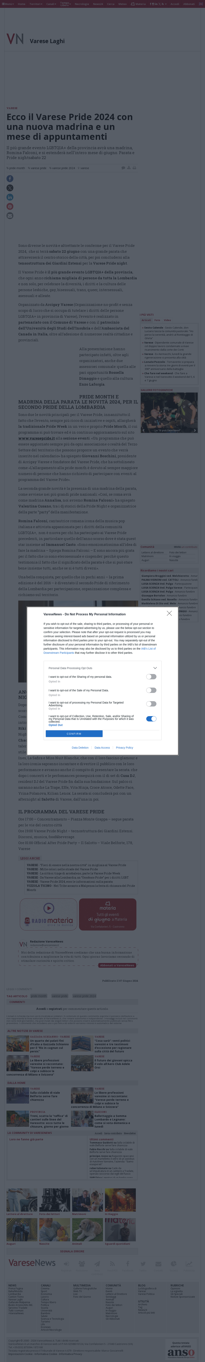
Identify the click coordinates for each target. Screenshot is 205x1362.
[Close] (170, 614)
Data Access (102, 747)
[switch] (151, 676)
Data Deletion (80, 747)
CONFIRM (74, 733)
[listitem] (102, 668)
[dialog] (102, 681)
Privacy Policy (124, 747)
